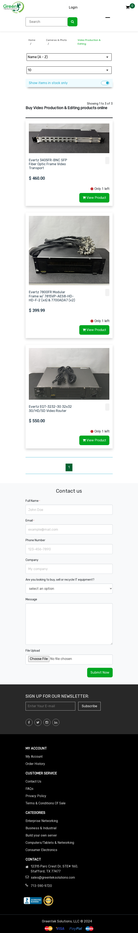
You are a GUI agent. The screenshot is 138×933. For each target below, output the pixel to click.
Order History (35, 764)
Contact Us (33, 781)
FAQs (29, 789)
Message (31, 599)
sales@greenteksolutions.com (53, 877)
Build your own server (41, 835)
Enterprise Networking (42, 821)
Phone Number (35, 540)
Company (32, 560)
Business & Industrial (41, 828)
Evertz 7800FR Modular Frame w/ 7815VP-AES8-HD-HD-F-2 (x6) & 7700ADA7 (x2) (52, 296)
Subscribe (89, 706)
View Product (94, 198)
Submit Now (99, 672)
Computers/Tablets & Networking (50, 843)
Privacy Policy (36, 796)
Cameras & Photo (56, 40)
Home (31, 40)
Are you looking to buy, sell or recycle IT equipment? (60, 579)
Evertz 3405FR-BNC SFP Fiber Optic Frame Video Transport (48, 164)
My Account (34, 756)
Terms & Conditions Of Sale (46, 803)
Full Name (33, 501)
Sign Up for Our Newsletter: (57, 696)
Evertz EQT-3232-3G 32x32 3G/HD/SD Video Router (50, 409)
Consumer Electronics (41, 850)
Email (30, 520)
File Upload (33, 650)
